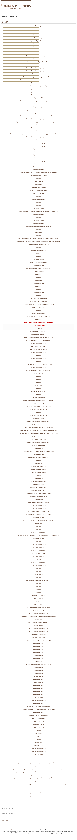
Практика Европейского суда (38, 41)
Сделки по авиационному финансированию (38, 664)
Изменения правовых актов (38, 83)
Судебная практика (38, 149)
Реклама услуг (60, 829)
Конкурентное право (38, 113)
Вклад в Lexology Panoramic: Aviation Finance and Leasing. (38, 775)
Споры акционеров (38, 724)
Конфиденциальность (34, 829)
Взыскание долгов (38, 418)
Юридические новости (38, 547)
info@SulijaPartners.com (69, 825)
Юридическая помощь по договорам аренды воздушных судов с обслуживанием (38, 763)
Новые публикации (38, 604)
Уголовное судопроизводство (38, 190)
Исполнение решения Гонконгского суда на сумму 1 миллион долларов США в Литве (38, 766)
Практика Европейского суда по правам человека (38, 364)
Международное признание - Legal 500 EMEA (38, 640)
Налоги (38, 475)
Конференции (38, 184)
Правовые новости (38, 574)
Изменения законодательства (38, 496)
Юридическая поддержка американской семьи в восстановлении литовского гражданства (38, 772)
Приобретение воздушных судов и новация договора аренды (38, 616)
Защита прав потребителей (38, 466)
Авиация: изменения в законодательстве (38, 796)
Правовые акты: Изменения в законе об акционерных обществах (38, 116)
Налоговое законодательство (38, 301)
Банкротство (38, 742)
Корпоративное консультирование (38, 715)
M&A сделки (38, 733)
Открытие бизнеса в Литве (38, 790)
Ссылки (48, 829)
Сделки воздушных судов (38, 469)
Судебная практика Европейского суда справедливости (38, 304)
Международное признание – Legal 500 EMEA (38, 580)
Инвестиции (38, 661)
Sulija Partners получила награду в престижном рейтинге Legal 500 (38, 781)
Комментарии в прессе (38, 313)
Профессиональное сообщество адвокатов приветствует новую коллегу (38, 535)
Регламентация (38, 38)
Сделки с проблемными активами (38, 349)
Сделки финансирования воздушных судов (38, 421)
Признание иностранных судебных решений (38, 406)
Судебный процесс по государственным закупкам (38, 322)
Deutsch (14, 13)
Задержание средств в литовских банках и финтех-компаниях (38, 793)
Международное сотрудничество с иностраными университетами (38, 430)
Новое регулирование (38, 74)
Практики (39, 328)
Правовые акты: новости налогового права (38, 110)
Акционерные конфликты (38, 472)
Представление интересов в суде (38, 262)
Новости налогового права (38, 346)
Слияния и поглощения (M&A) (38, 86)
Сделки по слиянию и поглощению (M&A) (38, 244)
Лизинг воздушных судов (38, 424)
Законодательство (38, 35)
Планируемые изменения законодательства (38, 56)
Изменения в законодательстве (38, 409)
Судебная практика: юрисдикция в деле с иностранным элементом (38, 101)
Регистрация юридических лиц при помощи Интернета (38, 77)
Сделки (38, 29)
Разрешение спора (38, 721)
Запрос (43, 829)
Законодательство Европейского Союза (38, 62)
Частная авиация (38, 625)
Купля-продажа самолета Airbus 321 (38, 457)
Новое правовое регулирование (38, 175)
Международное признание (38, 250)
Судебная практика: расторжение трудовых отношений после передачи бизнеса (38, 122)
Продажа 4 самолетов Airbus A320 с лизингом (38, 514)
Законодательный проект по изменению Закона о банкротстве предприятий (38, 241)
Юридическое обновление (38, 634)
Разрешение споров (38, 676)
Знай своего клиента (22, 829)
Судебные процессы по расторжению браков (38, 493)
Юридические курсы (38, 107)
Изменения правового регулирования (38, 143)
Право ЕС (38, 601)
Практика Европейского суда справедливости (38, 68)
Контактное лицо (40, 325)
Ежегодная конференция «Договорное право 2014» (38, 337)
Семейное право (38, 598)
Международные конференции (38, 331)
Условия (53, 829)
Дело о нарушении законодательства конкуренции (38, 427)
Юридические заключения (38, 595)
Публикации (38, 26)
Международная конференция (38, 298)
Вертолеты (38, 619)
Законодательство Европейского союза (39, 89)
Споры (38, 736)
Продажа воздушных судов (38, 439)
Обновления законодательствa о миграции (39, 316)
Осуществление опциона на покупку (38, 622)
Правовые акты (38, 104)
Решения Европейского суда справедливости (38, 340)
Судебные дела (38, 181)
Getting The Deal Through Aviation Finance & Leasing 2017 (38, 520)
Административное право (38, 187)
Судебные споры (38, 32)
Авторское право (70, 829)
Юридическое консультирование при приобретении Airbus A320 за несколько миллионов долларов (38, 769)
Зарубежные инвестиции (38, 397)
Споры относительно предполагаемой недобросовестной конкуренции (38, 211)
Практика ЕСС (38, 98)
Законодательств (38, 745)
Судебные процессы (38, 193)
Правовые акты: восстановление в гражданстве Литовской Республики (38, 433)
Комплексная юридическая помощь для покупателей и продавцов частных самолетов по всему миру (38, 784)
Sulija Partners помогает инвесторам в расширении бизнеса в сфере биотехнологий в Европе (38, 778)
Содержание (12, 829)
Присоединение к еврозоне (38, 334)
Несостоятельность (38, 757)
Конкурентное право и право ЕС (38, 307)
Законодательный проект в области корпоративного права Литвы (38, 172)
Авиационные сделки (38, 643)
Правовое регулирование (38, 532)
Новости (38, 559)
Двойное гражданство (38, 553)
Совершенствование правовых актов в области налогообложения (38, 80)
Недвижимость (38, 682)
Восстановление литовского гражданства (38, 706)
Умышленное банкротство (38, 490)
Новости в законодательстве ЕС (38, 487)
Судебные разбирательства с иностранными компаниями (38, 709)
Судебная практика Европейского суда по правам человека (38, 400)
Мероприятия (38, 463)
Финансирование (38, 655)
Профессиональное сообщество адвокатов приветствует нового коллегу (38, 238)
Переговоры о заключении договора (38, 502)
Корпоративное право (38, 199)
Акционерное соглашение (38, 391)
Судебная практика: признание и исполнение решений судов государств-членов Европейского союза (38, 134)
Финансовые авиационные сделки (38, 613)
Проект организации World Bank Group (38, 511)
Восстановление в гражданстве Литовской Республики (38, 451)
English (8, 13)
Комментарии (38, 523)
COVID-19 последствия (38, 637)
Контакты (5, 829)
